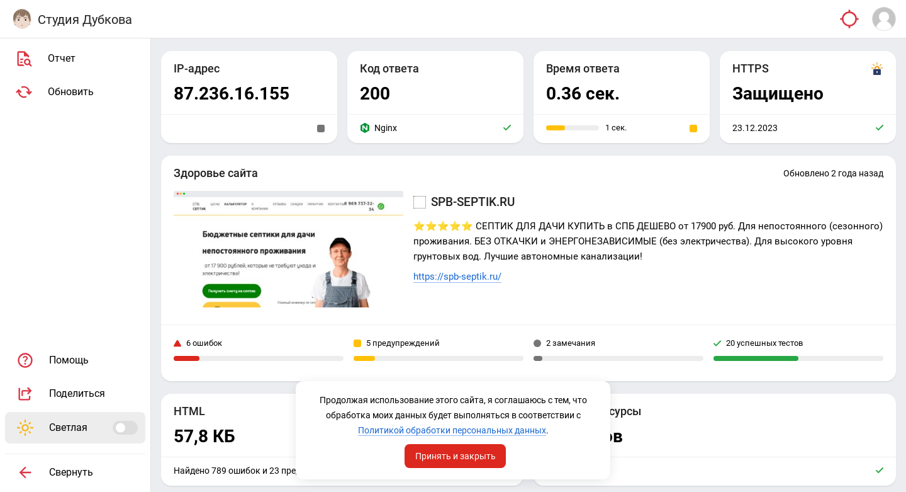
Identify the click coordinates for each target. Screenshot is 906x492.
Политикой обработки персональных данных (452, 430)
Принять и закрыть (455, 456)
